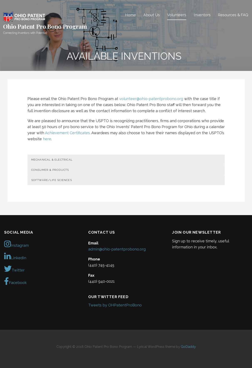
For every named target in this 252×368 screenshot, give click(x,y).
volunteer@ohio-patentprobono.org (151, 99)
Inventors (202, 15)
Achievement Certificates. (68, 133)
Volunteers (176, 15)
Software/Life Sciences (51, 180)
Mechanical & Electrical (52, 159)
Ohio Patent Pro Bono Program (45, 26)
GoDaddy (188, 347)
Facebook (15, 281)
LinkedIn (15, 256)
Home (130, 15)
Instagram (16, 244)
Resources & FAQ (233, 15)
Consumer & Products (50, 169)
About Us (151, 15)
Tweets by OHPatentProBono (115, 305)
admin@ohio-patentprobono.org (117, 249)
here (47, 139)
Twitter (14, 269)
